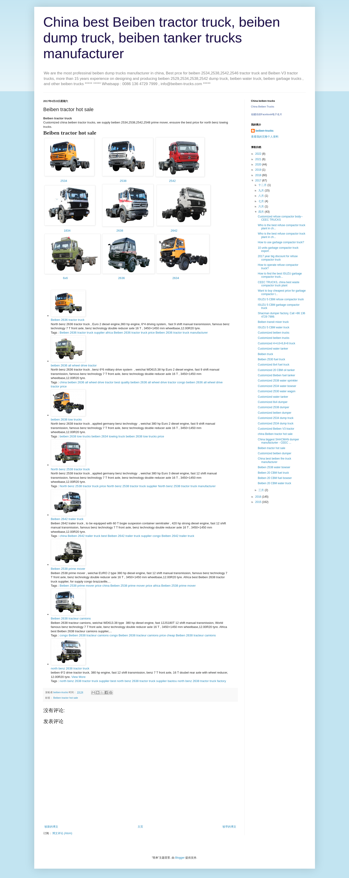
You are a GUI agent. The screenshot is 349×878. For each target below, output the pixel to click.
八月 (261, 195)
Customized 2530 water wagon (276, 391)
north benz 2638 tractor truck (70, 668)
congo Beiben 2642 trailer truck (173, 536)
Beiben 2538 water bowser (274, 467)
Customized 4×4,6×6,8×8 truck (276, 343)
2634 (175, 278)
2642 (173, 230)
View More (78, 677)
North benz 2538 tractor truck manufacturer (186, 486)
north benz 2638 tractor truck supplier (84, 681)
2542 (172, 181)
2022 (258, 153)
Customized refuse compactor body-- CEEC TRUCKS (280, 218)
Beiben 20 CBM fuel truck (273, 472)
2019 (258, 169)
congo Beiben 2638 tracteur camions (84, 635)
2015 (258, 502)
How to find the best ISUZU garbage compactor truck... (280, 275)
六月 (261, 206)
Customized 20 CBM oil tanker (276, 370)
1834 (66, 230)
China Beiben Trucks (262, 106)
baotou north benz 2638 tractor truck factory (197, 681)
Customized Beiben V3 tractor (276, 428)
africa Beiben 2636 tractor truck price (130, 332)
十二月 (262, 185)
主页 (140, 826)
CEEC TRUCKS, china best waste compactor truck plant (278, 284)
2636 (121, 278)
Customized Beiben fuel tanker (276, 375)
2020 (258, 164)
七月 (261, 201)
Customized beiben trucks (273, 332)
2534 (63, 181)
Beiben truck (265, 354)
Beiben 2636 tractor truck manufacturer (181, 332)
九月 (261, 190)
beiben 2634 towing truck (108, 436)
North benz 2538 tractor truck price (83, 486)
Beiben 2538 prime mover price (80, 585)
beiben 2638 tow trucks (66, 419)
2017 (258, 180)
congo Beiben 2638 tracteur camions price (138, 635)
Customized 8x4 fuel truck (273, 364)
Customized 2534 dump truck (275, 418)
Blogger (179, 857)
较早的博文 (229, 826)
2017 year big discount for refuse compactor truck (278, 258)
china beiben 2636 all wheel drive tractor (86, 382)
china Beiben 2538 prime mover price (127, 585)
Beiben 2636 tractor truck (67, 319)
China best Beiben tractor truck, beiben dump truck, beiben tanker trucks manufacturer (161, 37)
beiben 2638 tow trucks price (145, 436)
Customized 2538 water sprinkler (278, 380)
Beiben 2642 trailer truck (67, 519)
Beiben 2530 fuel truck (271, 359)
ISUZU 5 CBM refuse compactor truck (281, 299)
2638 (120, 230)
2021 (258, 159)
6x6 (65, 278)
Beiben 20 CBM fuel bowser (275, 478)
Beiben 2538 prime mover (68, 568)
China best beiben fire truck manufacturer (274, 460)
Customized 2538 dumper (273, 407)
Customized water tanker (273, 348)
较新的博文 (51, 826)
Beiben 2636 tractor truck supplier (82, 332)
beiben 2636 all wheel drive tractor (74, 365)
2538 (122, 181)
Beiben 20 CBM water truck (274, 483)
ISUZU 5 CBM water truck (273, 327)
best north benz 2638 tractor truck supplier (138, 681)
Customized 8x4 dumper (272, 402)
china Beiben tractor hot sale (275, 434)
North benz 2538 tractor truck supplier (132, 486)
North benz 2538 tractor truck (70, 469)
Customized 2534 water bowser (277, 386)
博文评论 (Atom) (62, 833)
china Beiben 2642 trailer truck (80, 536)
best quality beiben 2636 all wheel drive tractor (145, 382)
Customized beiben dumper (274, 412)
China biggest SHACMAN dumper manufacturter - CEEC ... (278, 441)
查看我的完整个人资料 (264, 136)
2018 (258, 175)
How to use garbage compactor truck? (281, 242)
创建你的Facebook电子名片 (266, 114)
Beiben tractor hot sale (65, 697)
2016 (258, 496)
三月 (261, 490)
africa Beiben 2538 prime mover (174, 585)
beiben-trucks (265, 130)
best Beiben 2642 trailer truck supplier (126, 536)
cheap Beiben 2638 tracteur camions (191, 635)
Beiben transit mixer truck (273, 322)
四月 (261, 211)
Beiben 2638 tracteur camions (71, 618)
